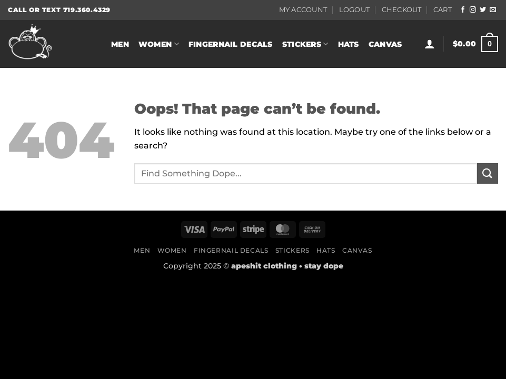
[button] (429, 43)
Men (120, 44)
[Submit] (487, 173)
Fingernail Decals (230, 44)
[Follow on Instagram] (473, 10)
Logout (354, 10)
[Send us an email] (493, 10)
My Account (303, 10)
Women (158, 44)
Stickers (305, 44)
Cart (442, 10)
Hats (348, 44)
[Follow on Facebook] (463, 10)
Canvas (385, 44)
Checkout (402, 10)
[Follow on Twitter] (483, 10)
